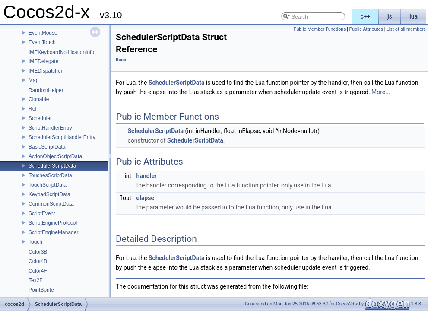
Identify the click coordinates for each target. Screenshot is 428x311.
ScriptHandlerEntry (50, 128)
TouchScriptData (48, 185)
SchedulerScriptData (52, 166)
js (389, 16)
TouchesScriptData (50, 175)
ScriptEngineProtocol (53, 223)
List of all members (406, 29)
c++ (366, 16)
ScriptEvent (42, 213)
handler (146, 175)
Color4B (38, 261)
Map (33, 80)
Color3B (38, 252)
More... (380, 92)
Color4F (38, 271)
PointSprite (41, 290)
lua (413, 16)
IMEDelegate (43, 61)
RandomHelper (46, 90)
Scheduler (40, 118)
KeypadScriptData (49, 194)
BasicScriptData (47, 147)
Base (121, 60)
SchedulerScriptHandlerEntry (62, 137)
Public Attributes (366, 29)
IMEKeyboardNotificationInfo (61, 52)
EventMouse (43, 33)
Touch (35, 242)
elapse (145, 197)
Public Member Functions (320, 29)
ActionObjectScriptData (55, 156)
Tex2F (36, 280)
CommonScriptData (51, 204)
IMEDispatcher (46, 71)
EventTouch (42, 42)
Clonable (39, 99)
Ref (33, 109)
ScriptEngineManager (53, 232)
